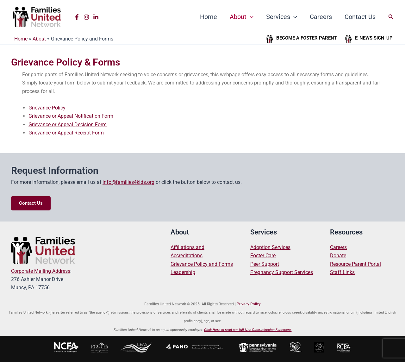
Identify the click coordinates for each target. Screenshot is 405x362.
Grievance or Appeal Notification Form (70, 116)
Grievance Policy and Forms (202, 264)
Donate (338, 256)
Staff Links (342, 272)
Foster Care (263, 256)
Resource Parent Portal (355, 264)
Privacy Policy (249, 304)
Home (208, 17)
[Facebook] (77, 17)
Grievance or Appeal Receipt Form (66, 133)
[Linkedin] (96, 17)
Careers (321, 17)
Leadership (183, 272)
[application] (249, 17)
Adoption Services (270, 247)
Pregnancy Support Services (281, 272)
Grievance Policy (46, 108)
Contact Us (360, 17)
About (241, 17)
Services (281, 17)
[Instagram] (86, 17)
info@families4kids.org (128, 182)
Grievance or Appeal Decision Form (67, 125)
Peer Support (264, 264)
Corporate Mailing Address (40, 271)
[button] (391, 17)
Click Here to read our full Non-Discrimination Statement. (248, 330)
